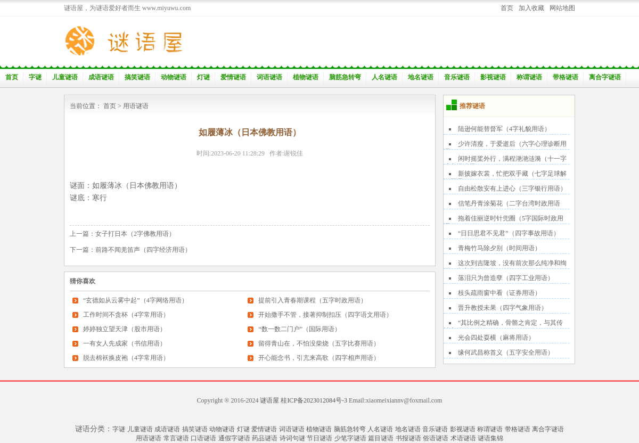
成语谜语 (101, 77)
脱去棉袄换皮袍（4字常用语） (126, 358)
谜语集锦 (490, 438)
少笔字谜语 (350, 438)
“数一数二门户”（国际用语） (299, 329)
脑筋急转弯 (345, 77)
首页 (507, 8)
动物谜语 (173, 77)
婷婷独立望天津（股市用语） (124, 329)
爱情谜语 (233, 77)
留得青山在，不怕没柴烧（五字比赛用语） (319, 343)
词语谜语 (269, 77)
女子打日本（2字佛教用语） (135, 233)
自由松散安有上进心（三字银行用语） (512, 188)
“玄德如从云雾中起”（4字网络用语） (135, 300)
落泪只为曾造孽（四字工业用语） (506, 278)
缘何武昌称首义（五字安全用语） (506, 352)
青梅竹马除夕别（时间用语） (499, 248)
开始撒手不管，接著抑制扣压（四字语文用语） (325, 314)
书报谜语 (408, 438)
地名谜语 (420, 77)
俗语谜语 (435, 438)
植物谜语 (305, 77)
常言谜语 (176, 438)
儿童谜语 (65, 77)
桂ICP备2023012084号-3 (314, 400)
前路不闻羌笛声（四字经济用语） (143, 249)
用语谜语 (136, 106)
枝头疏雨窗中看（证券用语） (499, 293)
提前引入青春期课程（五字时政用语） (312, 300)
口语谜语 (203, 438)
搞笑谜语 (137, 77)
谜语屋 (269, 400)
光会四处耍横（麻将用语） (496, 337)
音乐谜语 (457, 77)
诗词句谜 (292, 438)
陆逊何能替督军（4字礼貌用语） (504, 129)
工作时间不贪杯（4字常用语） (126, 314)
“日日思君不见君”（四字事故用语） (509, 233)
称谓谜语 (529, 77)
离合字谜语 (605, 77)
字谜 (35, 77)
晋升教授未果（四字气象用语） (502, 307)
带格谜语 (565, 77)
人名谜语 (384, 77)
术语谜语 (463, 438)
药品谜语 (264, 438)
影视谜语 (493, 77)
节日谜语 (319, 438)
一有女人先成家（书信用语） (124, 343)
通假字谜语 (234, 438)
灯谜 (203, 77)
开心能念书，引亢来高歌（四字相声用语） (319, 358)
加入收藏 (531, 8)
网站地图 (562, 8)
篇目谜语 (381, 438)
